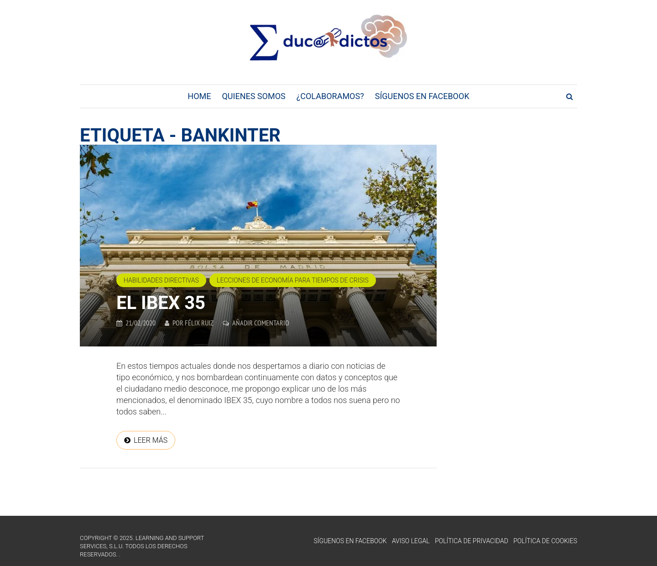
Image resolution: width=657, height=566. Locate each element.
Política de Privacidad (471, 541)
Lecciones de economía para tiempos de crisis (293, 280)
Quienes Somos (253, 96)
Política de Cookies (545, 541)
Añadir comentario (260, 322)
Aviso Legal (411, 541)
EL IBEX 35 (160, 303)
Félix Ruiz (199, 322)
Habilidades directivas (161, 280)
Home (199, 96)
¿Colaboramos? (330, 96)
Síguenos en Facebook (422, 96)
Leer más (150, 440)
